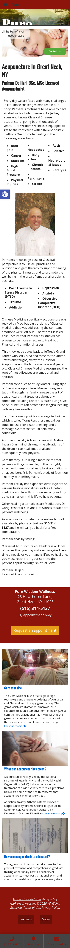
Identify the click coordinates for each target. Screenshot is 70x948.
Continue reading (15, 726)
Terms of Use (31, 908)
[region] (35, 43)
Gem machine (13, 688)
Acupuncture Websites (27, 899)
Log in (46, 919)
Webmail (26, 919)
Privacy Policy (50, 908)
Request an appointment (35, 630)
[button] (5, 194)
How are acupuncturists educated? (27, 856)
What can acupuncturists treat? (25, 769)
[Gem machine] (35, 667)
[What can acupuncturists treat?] (35, 748)
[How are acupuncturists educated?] (35, 835)
